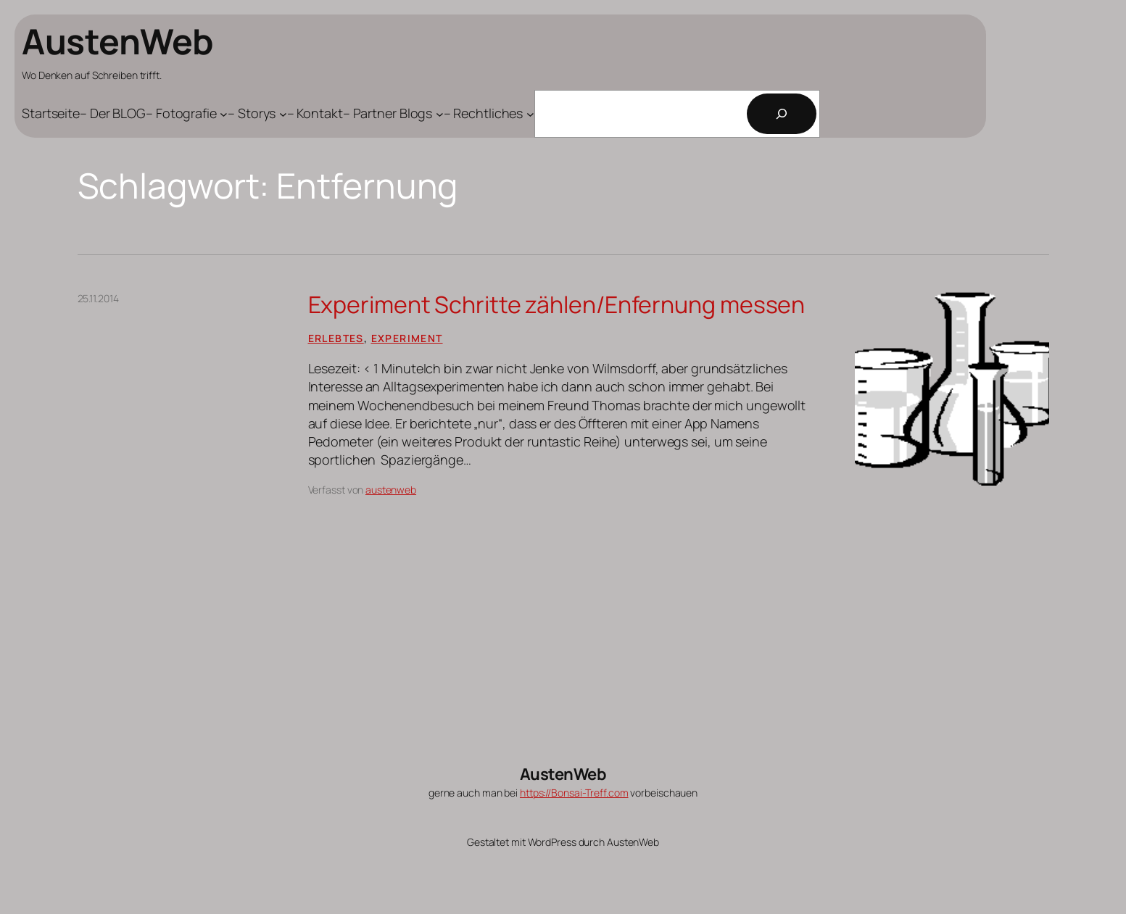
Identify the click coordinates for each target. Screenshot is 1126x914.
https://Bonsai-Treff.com (574, 792)
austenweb (390, 490)
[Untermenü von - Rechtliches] (489, 113)
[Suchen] (781, 114)
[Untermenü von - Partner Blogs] (393, 113)
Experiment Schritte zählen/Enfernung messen (557, 304)
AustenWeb (118, 41)
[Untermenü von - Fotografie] (187, 113)
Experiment (407, 338)
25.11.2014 (98, 298)
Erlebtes (336, 338)
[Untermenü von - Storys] (257, 113)
